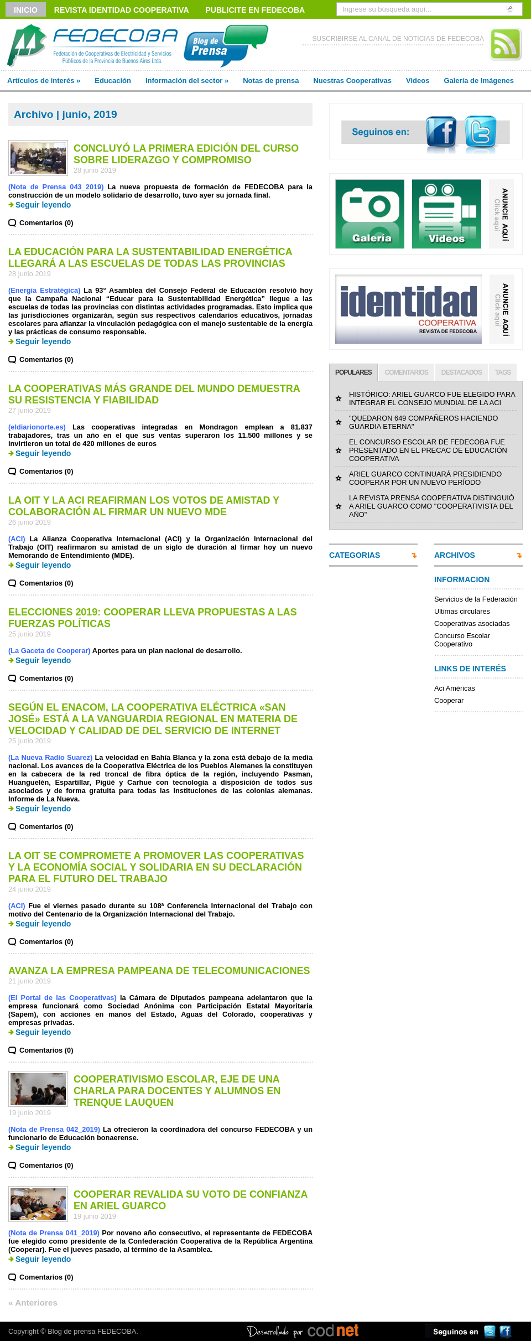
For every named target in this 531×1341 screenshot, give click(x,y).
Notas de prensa (271, 80)
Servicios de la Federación (476, 599)
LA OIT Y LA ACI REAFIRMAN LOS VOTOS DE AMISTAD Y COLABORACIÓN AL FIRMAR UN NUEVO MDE (143, 506)
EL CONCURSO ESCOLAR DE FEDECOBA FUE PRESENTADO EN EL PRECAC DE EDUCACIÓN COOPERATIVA (428, 450)
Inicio (26, 10)
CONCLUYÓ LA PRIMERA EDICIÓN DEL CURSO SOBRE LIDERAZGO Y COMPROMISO (186, 154)
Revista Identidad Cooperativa (121, 10)
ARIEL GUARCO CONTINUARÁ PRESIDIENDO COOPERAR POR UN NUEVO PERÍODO (425, 478)
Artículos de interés (43, 80)
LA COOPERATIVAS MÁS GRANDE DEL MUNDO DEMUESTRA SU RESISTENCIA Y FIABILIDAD (154, 394)
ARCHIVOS (454, 555)
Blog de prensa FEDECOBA (92, 1331)
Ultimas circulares (462, 611)
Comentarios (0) (46, 223)
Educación (113, 80)
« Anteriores (33, 1302)
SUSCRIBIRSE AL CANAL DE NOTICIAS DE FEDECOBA (398, 39)
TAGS (503, 372)
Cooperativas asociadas (472, 623)
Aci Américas (454, 688)
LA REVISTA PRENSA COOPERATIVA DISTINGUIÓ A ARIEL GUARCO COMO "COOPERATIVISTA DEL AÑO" (431, 506)
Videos (417, 80)
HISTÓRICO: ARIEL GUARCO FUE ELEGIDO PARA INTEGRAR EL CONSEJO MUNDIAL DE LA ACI (432, 398)
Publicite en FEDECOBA (255, 10)
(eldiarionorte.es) (37, 427)
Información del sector (186, 80)
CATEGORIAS (354, 555)
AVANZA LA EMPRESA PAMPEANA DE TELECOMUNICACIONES (159, 970)
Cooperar (449, 700)
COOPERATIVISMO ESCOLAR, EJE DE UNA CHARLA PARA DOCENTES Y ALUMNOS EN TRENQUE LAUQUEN (177, 1091)
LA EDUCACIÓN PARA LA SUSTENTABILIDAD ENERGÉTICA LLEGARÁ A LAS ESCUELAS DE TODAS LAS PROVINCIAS (150, 257)
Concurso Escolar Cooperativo (462, 639)
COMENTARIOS (406, 372)
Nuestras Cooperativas (352, 80)
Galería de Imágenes (478, 80)
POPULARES (353, 372)
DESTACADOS (461, 372)
